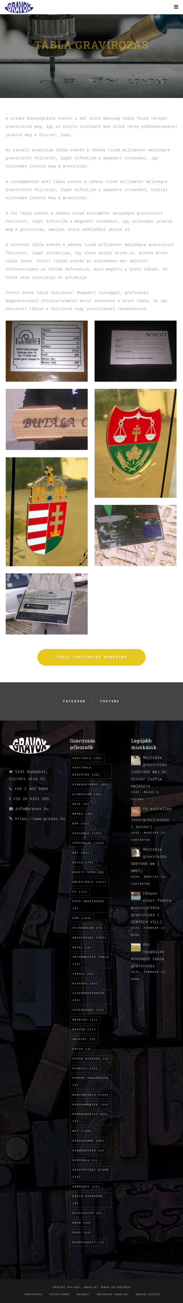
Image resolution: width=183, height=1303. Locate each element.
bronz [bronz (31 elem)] (83, 814)
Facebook (74, 701)
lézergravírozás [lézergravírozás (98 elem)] (88, 997)
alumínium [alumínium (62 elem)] (87, 794)
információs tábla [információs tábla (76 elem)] (90, 961)
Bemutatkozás (33, 1294)
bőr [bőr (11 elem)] (81, 823)
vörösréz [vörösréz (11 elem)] (86, 1187)
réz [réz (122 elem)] (82, 1131)
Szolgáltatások (59, 1294)
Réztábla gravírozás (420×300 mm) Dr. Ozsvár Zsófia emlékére (150, 772)
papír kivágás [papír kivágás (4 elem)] (90, 1059)
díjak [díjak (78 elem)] (83, 862)
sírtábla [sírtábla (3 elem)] (85, 1160)
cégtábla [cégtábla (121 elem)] (87, 833)
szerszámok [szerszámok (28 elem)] (88, 1141)
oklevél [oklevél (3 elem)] (84, 1039)
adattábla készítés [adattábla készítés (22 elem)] (86, 771)
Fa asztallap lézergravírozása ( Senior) (151, 818)
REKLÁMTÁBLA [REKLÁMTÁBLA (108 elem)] (90, 1095)
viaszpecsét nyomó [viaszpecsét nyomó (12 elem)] (90, 1173)
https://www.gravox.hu (40, 819)
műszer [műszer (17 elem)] (84, 1029)
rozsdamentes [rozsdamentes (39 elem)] (90, 1104)
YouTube (110, 701)
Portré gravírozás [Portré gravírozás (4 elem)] (90, 1082)
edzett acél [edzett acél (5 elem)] (88, 872)
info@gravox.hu (32, 809)
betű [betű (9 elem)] (81, 804)
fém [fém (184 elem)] (82, 918)
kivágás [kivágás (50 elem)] (85, 983)
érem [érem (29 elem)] (82, 1223)
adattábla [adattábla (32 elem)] (87, 758)
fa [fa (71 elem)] (79, 892)
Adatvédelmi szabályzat (112, 1294)
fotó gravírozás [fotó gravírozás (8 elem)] (88, 905)
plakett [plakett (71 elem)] (85, 1068)
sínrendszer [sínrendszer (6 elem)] (88, 1150)
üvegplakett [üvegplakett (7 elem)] (88, 1242)
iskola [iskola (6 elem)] (83, 974)
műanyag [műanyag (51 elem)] (85, 1020)
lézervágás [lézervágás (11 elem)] (88, 1010)
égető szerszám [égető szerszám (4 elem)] (87, 1200)
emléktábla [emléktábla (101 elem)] (89, 882)
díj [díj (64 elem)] (81, 853)
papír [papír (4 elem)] (82, 1049)
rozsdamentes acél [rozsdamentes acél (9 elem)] (90, 1118)
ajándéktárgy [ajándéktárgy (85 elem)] (90, 784)
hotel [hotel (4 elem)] (82, 947)
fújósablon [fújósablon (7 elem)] (87, 928)
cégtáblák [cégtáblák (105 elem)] (88, 843)
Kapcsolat (82, 1294)
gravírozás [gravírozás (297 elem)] (89, 938)
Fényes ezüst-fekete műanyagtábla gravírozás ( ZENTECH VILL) (151, 908)
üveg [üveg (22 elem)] (82, 1232)
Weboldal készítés (148, 1294)
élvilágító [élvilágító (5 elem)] (87, 1213)
